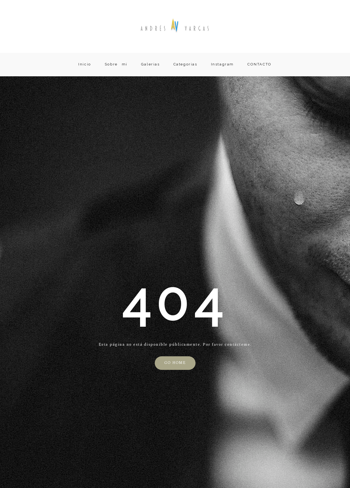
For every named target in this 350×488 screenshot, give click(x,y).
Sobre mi (116, 64)
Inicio (84, 64)
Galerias (150, 64)
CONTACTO (259, 64)
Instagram (222, 64)
